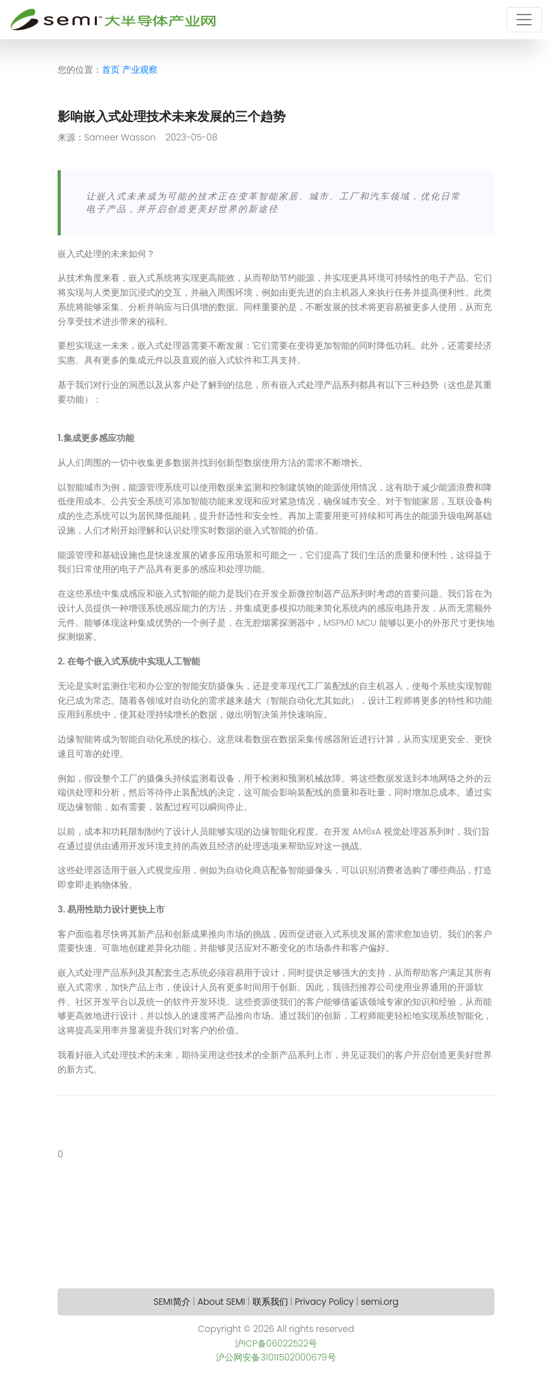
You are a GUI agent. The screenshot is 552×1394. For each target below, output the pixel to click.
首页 (111, 69)
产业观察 (140, 69)
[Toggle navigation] (524, 19)
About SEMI (221, 1301)
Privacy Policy (324, 1301)
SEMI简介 (172, 1301)
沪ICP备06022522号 (276, 1343)
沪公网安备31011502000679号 (276, 1357)
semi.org (379, 1301)
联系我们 (270, 1301)
